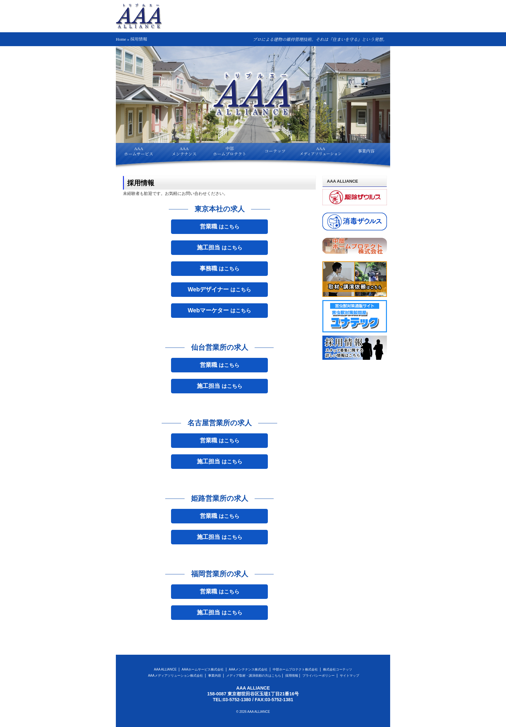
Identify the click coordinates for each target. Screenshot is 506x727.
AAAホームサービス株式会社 (203, 669)
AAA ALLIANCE (165, 669)
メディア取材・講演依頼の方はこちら (253, 675)
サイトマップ (349, 675)
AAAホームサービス (138, 151)
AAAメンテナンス (184, 151)
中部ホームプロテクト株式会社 (296, 669)
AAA (320, 151)
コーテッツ (275, 151)
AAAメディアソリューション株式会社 (176, 675)
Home (121, 39)
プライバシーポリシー (319, 675)
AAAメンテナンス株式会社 (248, 669)
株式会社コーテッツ (337, 669)
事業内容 (366, 151)
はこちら (219, 226)
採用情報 (291, 675)
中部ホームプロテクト (229, 151)
